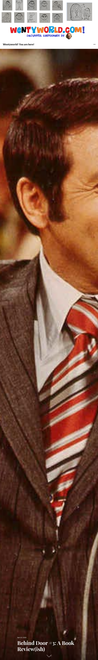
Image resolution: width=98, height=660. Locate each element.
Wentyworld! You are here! (18, 44)
